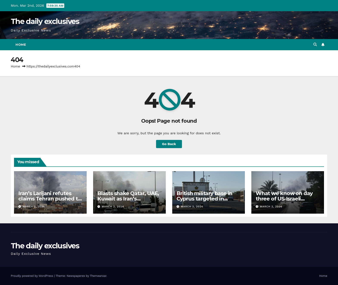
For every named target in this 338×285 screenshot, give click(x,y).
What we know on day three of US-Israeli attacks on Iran (284, 198)
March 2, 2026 (34, 206)
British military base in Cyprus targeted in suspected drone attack (207, 198)
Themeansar (98, 275)
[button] (315, 44)
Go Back (169, 144)
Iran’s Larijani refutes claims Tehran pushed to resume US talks (49, 198)
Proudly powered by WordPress (32, 275)
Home (21, 45)
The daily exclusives (45, 21)
